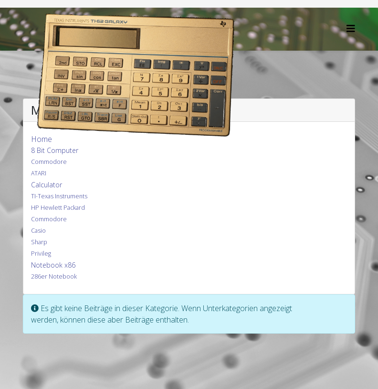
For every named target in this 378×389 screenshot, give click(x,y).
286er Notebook (54, 276)
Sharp (39, 242)
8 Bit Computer (54, 150)
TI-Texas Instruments (59, 196)
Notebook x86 (53, 265)
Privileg (41, 253)
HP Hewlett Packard (58, 208)
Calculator (46, 184)
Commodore (49, 162)
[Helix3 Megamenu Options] (350, 28)
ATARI (38, 173)
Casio (38, 231)
